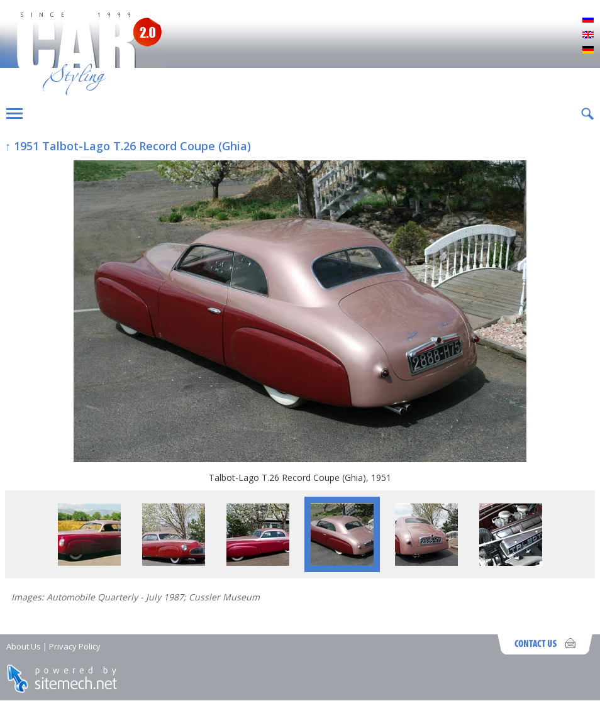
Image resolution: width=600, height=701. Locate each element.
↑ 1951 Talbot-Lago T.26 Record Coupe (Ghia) (128, 145)
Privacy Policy (75, 646)
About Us (23, 646)
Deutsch (588, 50)
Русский (588, 20)
